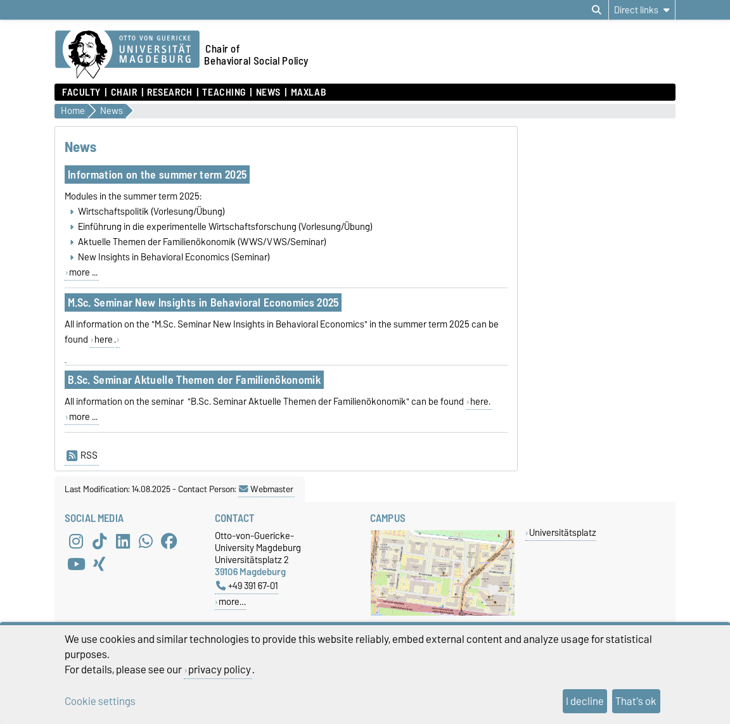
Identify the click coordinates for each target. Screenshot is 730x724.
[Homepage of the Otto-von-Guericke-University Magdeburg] (127, 55)
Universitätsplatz (562, 532)
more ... (83, 272)
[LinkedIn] (123, 541)
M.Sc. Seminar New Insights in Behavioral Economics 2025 (203, 302)
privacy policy (219, 669)
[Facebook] (169, 541)
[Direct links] (642, 10)
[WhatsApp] (145, 541)
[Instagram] (76, 541)
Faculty (81, 92)
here (103, 339)
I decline (585, 701)
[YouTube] (76, 563)
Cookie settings (100, 701)
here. (480, 401)
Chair (124, 92)
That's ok (635, 701)
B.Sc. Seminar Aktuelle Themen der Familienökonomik (194, 380)
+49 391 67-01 (247, 586)
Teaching (223, 92)
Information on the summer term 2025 (157, 174)
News (268, 92)
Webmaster (266, 489)
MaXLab (308, 92)
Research (169, 92)
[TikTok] (99, 541)
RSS (82, 455)
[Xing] (99, 563)
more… (232, 601)
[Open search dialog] (596, 10)
